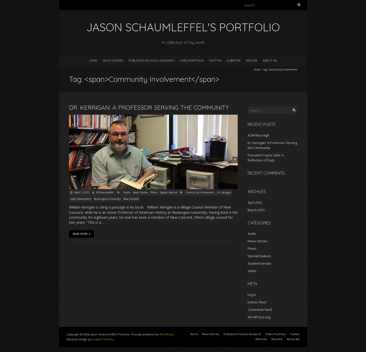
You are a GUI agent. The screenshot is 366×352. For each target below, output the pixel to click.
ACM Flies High (258, 135)
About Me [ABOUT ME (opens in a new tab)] (270, 60)
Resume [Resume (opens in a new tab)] (276, 339)
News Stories (113, 60)
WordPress (166, 334)
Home (93, 60)
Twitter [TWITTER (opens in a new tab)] (215, 60)
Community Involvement (199, 192)
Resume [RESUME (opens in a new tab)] (252, 60)
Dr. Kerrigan (224, 192)
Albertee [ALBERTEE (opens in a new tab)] (234, 60)
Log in (252, 294)
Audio (127, 192)
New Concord (131, 199)
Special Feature (168, 192)
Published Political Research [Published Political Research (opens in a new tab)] (242, 334)
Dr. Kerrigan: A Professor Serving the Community (149, 107)
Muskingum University (107, 199)
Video (252, 271)
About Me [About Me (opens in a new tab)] (293, 339)
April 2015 (255, 202)
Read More (81, 233)
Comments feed (260, 309)
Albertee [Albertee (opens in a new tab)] (261, 339)
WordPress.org (259, 317)
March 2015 (256, 210)
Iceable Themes (102, 339)
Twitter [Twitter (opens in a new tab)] (295, 334)
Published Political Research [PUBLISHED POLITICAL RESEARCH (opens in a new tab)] (151, 60)
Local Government (80, 199)
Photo (153, 192)
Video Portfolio (191, 60)
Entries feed (257, 302)
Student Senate (259, 263)
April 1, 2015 (82, 192)
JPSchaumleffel (104, 192)
